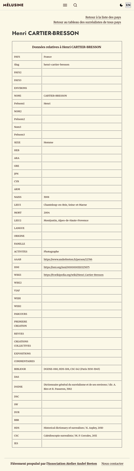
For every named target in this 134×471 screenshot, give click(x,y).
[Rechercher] (75, 5)
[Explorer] (65, 5)
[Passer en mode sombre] (121, 5)
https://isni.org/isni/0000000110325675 (67, 267)
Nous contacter (112, 464)
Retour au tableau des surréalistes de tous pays (87, 22)
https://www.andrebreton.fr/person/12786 (68, 259)
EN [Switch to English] (128, 5)
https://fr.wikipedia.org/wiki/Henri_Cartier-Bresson (74, 274)
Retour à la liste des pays (103, 17)
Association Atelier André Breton (72, 464)
